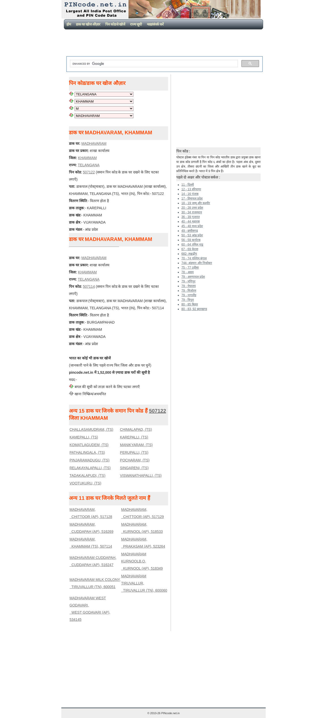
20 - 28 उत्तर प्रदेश (192, 207)
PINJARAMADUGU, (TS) (89, 460)
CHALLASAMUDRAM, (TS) (91, 429)
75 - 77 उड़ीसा (190, 267)
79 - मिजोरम (188, 290)
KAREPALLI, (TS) (134, 437)
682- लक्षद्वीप (189, 254)
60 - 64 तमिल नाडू (192, 244)
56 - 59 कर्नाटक (191, 240)
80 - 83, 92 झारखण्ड (194, 309)
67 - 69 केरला (189, 249)
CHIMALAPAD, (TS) (136, 429)
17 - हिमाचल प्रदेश (192, 198)
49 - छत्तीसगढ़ (189, 231)
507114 (89, 286)
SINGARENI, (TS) (134, 468)
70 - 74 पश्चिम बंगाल (194, 258)
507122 (89, 172)
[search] (153, 63)
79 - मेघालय (188, 286)
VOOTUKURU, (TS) (85, 483)
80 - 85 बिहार (189, 304)
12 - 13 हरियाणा (191, 189)
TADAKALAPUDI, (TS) (87, 475)
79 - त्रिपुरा (187, 300)
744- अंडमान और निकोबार (196, 263)
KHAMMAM (87, 158)
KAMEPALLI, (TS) (83, 437)
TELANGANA (89, 165)
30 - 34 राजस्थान (191, 212)
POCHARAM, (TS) (135, 460)
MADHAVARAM (93, 143)
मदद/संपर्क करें (155, 24)
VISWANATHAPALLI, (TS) (141, 475)
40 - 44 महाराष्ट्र (190, 221)
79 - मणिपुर (188, 281)
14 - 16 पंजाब (189, 194)
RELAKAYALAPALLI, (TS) (90, 468)
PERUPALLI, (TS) (134, 452)
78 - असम (187, 272)
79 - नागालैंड (188, 295)
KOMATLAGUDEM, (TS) (89, 445)
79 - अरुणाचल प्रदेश (193, 277)
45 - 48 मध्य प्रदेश (192, 226)
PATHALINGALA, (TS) (87, 452)
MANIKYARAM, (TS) (136, 445)
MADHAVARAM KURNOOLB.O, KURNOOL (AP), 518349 (142, 561)
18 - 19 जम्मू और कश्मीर (195, 203)
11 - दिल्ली (187, 184)
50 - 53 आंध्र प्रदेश (192, 235)
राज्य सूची (136, 24)
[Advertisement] (165, 43)
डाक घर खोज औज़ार (88, 24)
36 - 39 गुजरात (190, 217)
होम (68, 24)
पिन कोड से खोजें (115, 24)
